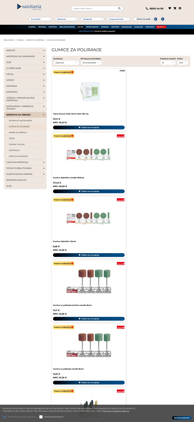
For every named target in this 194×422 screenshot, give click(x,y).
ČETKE (12, 138)
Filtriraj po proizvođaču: (91, 59)
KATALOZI (138, 25)
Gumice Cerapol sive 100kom (114, 243)
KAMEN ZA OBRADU (18, 132)
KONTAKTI (150, 25)
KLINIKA (32, 25)
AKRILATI (25, 50)
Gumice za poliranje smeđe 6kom (116, 145)
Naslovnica (9, 40)
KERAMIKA (25, 86)
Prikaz (180, 59)
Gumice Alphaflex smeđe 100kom (116, 97)
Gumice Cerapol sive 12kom (67, 243)
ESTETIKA (53, 25)
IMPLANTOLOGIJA (67, 25)
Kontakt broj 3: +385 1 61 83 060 (20, 374)
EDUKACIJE (127, 25)
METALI (25, 74)
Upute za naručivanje (158, 350)
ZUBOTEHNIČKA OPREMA (25, 174)
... (85, 282)
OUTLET (160, 25)
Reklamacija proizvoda (111, 340)
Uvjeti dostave (154, 362)
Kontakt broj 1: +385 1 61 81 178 (19, 367)
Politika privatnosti (157, 374)
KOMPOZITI (25, 92)
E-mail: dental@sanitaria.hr (18, 384)
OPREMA (105, 25)
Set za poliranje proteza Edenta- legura (165, 145)
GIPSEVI (25, 80)
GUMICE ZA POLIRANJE (62, 40)
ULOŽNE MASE (25, 68)
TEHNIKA (42, 25)
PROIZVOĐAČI (92, 25)
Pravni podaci (154, 339)
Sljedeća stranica (187, 282)
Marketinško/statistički (53, 417)
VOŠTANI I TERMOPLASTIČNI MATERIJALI (25, 99)
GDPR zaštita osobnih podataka (163, 368)
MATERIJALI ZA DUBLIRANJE (25, 56)
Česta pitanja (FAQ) (157, 344)
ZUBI (25, 62)
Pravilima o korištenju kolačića (115, 411)
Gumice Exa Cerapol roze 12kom (162, 243)
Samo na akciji (143, 17)
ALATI (9, 186)
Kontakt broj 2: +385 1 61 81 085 (20, 371)
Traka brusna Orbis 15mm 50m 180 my (73, 97)
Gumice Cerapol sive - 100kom (161, 195)
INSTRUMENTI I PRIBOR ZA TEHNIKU (25, 107)
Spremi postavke (181, 417)
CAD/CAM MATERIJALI (25, 162)
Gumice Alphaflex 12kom (158, 97)
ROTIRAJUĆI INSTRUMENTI (20, 120)
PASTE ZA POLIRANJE (18, 156)
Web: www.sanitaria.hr (15, 388)
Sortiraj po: (58, 59)
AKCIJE (80, 25)
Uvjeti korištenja (156, 356)
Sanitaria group (157, 332)
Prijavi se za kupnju (73, 110)
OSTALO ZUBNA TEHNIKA (25, 168)
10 (90, 282)
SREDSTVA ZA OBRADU (38, 40)
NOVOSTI (115, 25)
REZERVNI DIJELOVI (16, 180)
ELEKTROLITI (14, 150)
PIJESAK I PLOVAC (17, 144)
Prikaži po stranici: (168, 59)
